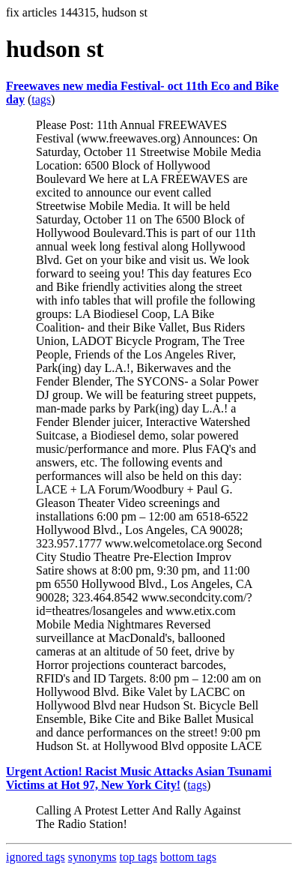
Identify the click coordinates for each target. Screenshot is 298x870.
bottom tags (188, 856)
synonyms (92, 856)
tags (41, 99)
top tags (138, 856)
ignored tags (35, 856)
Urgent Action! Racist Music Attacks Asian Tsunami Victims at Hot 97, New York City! (139, 778)
